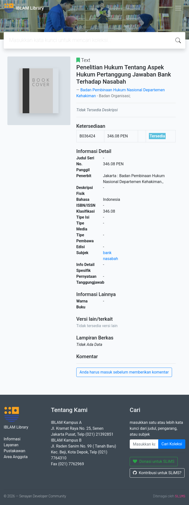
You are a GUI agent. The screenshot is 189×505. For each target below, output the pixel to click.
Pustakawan (14, 451)
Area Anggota (16, 456)
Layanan (11, 445)
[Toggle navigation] (178, 8)
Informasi (12, 439)
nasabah (110, 258)
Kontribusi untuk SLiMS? (157, 472)
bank (107, 252)
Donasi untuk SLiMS (153, 461)
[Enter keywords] (144, 444)
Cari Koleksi (171, 444)
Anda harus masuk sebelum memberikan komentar (124, 372)
